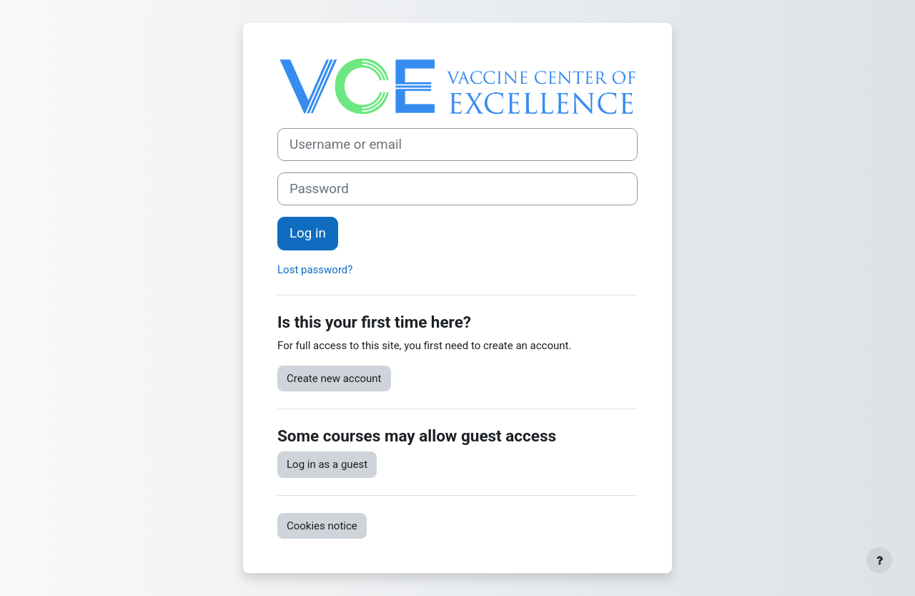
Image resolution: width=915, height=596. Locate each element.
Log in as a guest (327, 464)
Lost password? (314, 269)
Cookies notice (322, 525)
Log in (308, 233)
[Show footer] (879, 560)
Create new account (334, 378)
